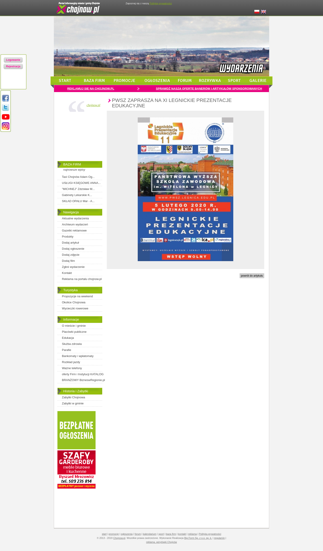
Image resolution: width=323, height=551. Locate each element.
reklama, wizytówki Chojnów (161, 542)
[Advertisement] (79, 137)
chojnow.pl (93, 105)
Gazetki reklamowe (74, 230)
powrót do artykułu (252, 275)
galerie (257, 80)
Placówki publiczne (74, 331)
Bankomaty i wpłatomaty (78, 356)
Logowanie (13, 60)
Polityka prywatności (210, 534)
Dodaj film (68, 260)
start (65, 80)
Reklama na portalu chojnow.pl (82, 279)
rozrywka (210, 80)
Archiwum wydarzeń (75, 224)
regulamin (219, 538)
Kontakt (67, 273)
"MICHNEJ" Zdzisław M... (78, 189)
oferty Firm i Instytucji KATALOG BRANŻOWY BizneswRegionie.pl (83, 377)
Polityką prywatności (160, 3)
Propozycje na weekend (77, 296)
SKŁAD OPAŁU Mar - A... (78, 201)
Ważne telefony (72, 368)
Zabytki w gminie (73, 403)
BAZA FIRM (72, 164)
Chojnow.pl (119, 538)
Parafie (66, 350)
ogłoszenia (157, 80)
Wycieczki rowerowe (75, 308)
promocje (124, 80)
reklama (192, 534)
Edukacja (68, 337)
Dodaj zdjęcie (70, 254)
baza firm (94, 80)
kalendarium (149, 534)
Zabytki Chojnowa (73, 397)
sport (234, 80)
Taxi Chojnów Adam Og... (78, 177)
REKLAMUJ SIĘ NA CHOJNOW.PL (90, 88)
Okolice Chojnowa (73, 302)
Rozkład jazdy (71, 362)
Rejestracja (13, 66)
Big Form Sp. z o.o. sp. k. (198, 538)
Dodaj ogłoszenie (73, 248)
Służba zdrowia (72, 344)
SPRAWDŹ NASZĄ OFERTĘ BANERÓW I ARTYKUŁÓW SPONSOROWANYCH (209, 88)
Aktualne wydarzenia (75, 218)
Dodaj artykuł (70, 242)
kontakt (182, 534)
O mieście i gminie (74, 325)
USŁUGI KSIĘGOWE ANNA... (81, 183)
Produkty (67, 236)
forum (185, 80)
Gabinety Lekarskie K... (77, 195)
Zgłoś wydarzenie (73, 267)
